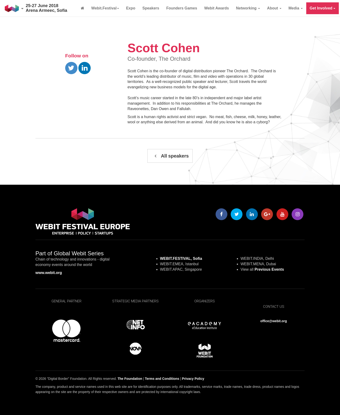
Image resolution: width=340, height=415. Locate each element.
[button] (14, 8)
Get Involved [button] (322, 8)
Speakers (150, 8)
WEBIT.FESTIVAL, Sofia (181, 259)
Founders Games (181, 8)
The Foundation (130, 379)
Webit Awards (216, 8)
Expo (130, 8)
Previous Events (269, 269)
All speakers (170, 156)
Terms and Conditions (162, 379)
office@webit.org (273, 321)
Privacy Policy (193, 379)
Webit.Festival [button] (105, 8)
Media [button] (296, 8)
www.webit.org (48, 273)
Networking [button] (248, 8)
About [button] (274, 8)
